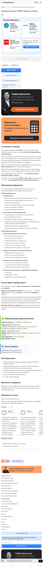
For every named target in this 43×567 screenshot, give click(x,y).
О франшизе (5, 65)
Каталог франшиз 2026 (7, 468)
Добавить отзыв (6, 428)
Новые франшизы (32, 70)
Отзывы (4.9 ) (14, 65)
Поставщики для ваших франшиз (9, 480)
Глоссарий (4, 508)
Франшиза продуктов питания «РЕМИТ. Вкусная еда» (15, 42)
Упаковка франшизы (6, 491)
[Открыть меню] (41, 2)
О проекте (3, 514)
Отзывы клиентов (5, 516)
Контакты (3, 519)
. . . (8, 7)
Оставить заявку (11, 70)
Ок (40, 561)
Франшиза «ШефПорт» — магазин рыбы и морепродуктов (14, 26)
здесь (31, 561)
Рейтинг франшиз (5, 475)
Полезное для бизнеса (7, 506)
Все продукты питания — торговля (32, 75)
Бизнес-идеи (4, 501)
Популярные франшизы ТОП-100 (9, 473)
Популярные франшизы (11, 75)
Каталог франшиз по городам (9, 483)
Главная (4, 7)
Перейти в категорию (31, 47)
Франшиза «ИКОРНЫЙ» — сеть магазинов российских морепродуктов (33, 26)
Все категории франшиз (7, 470)
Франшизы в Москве (6, 478)
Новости (3, 503)
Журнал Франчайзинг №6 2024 (9, 485)
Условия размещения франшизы (9, 493)
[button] (36, 2)
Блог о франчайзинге (6, 498)
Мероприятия (4, 496)
